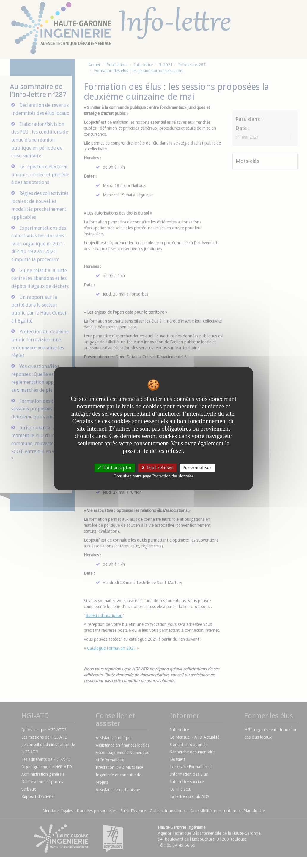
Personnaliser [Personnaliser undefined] (197, 468)
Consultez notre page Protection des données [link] (153, 476)
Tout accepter (114, 468)
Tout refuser (157, 468)
